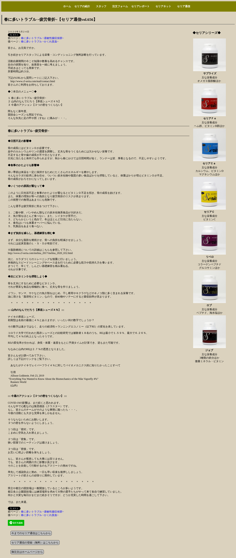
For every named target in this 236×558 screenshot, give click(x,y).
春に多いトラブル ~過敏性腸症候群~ (42, 38)
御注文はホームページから (27, 551)
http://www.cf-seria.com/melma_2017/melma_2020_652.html (40, 253)
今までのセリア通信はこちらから (31, 533)
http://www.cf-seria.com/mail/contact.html (32, 81)
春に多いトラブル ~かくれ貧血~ (39, 41)
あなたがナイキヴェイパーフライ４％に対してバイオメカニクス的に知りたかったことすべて (65, 365)
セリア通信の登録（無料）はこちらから (35, 542)
